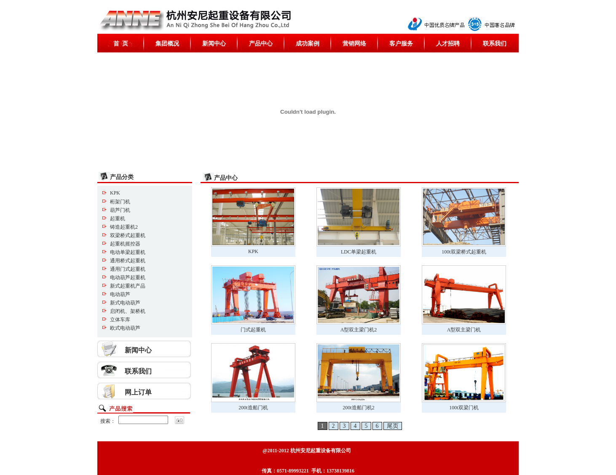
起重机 (117, 218)
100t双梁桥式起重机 (464, 252)
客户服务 (401, 43)
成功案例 (307, 43)
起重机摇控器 (125, 244)
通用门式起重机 (127, 269)
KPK (115, 193)
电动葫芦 (120, 294)
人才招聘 (448, 43)
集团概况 (167, 43)
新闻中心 (214, 43)
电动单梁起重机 (127, 252)
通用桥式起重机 (127, 261)
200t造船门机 (253, 408)
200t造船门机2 (358, 408)
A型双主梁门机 (464, 330)
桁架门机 (120, 202)
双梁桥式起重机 (127, 235)
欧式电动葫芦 (125, 328)
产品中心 (261, 43)
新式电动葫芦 (125, 303)
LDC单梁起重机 (358, 252)
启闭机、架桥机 (127, 311)
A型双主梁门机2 (358, 330)
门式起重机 (253, 330)
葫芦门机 (120, 210)
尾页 (393, 426)
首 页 (120, 43)
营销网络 (354, 43)
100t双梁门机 (463, 408)
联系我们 (494, 43)
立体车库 (120, 320)
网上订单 (138, 392)
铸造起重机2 (124, 227)
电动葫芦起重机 (127, 277)
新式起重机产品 (127, 286)
